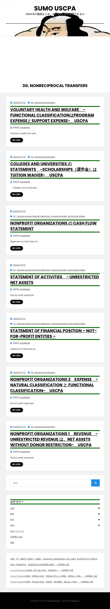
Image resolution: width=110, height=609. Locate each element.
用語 (12, 542)
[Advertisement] (55, 58)
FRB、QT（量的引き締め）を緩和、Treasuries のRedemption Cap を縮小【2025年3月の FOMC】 (54, 559)
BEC (55, 514)
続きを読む (16, 140)
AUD (55, 508)
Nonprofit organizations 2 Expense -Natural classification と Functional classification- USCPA (54, 385)
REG (55, 525)
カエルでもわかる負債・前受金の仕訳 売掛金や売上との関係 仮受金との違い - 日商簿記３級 (53, 576)
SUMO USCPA (55, 8)
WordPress (75, 601)
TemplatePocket (54, 601)
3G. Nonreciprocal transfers (43, 102)
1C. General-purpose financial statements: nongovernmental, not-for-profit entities (49, 216)
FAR (55, 519)
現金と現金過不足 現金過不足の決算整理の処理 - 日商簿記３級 (39, 564)
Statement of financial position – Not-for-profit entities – (53, 333)
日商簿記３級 (16, 537)
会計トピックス (17, 531)
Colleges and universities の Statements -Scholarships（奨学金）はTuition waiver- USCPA (53, 169)
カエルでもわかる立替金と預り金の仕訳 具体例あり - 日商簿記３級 (41, 570)
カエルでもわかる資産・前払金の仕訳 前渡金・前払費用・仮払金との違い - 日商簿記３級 (51, 582)
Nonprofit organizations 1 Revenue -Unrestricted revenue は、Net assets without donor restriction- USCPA (54, 439)
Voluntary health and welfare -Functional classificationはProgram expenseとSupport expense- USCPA (52, 115)
